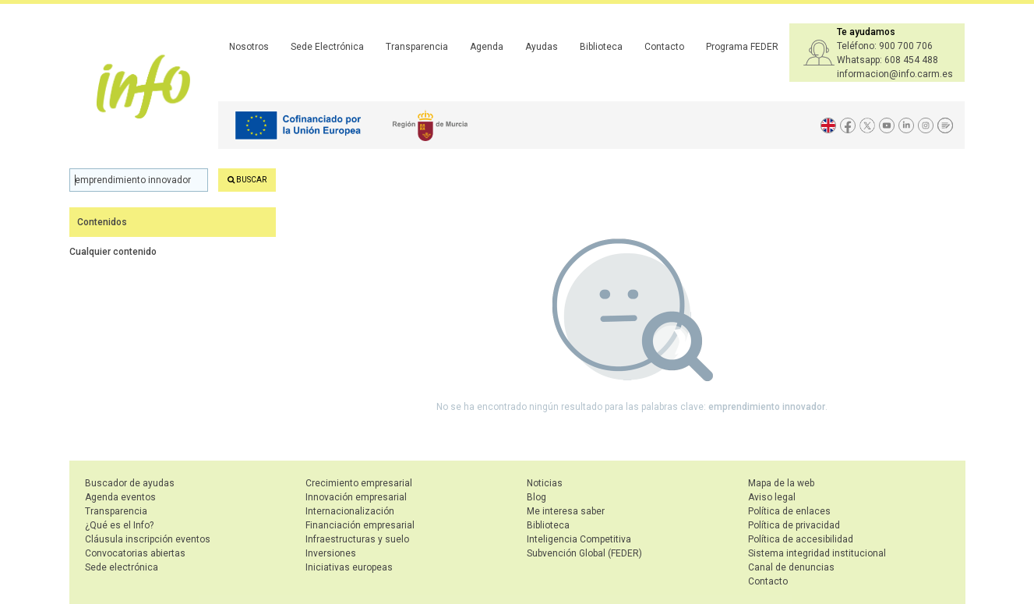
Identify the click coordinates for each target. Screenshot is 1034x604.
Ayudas (541, 46)
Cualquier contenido (113, 251)
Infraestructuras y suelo (357, 539)
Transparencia (417, 46)
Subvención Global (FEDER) (584, 553)
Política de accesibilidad (800, 539)
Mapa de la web (781, 483)
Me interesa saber (566, 511)
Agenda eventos (120, 497)
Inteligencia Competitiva (579, 539)
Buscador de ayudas (130, 483)
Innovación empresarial (356, 497)
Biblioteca (601, 46)
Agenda (486, 46)
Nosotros (249, 46)
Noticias (545, 483)
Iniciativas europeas (349, 567)
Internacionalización (349, 511)
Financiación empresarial (360, 525)
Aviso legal (772, 497)
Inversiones (330, 553)
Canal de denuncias (791, 567)
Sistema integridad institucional (817, 553)
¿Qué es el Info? (119, 525)
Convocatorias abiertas (135, 553)
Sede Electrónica (327, 46)
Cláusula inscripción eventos (147, 539)
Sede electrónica (121, 567)
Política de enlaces (789, 511)
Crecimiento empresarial (358, 483)
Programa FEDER (742, 46)
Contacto (664, 46)
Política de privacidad (794, 525)
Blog (536, 497)
